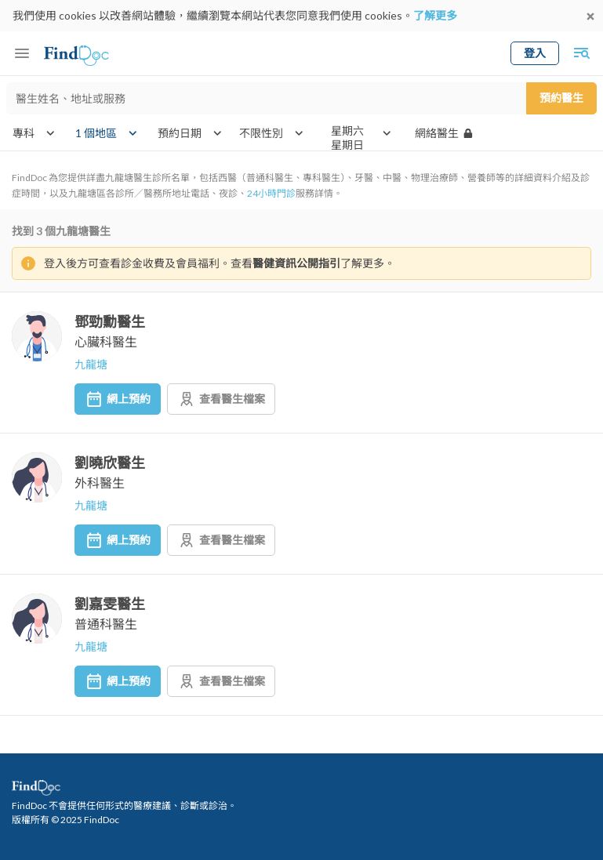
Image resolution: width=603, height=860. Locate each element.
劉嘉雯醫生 (109, 603)
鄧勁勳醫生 (109, 321)
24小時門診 (271, 193)
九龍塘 (90, 364)
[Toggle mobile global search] (581, 53)
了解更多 (435, 15)
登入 (535, 53)
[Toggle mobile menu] (22, 53)
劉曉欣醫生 (109, 462)
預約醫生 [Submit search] (561, 97)
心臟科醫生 (105, 341)
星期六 (347, 131)
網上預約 (118, 399)
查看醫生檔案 (221, 399)
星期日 (347, 145)
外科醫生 (99, 482)
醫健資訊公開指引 (296, 263)
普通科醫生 (105, 623)
